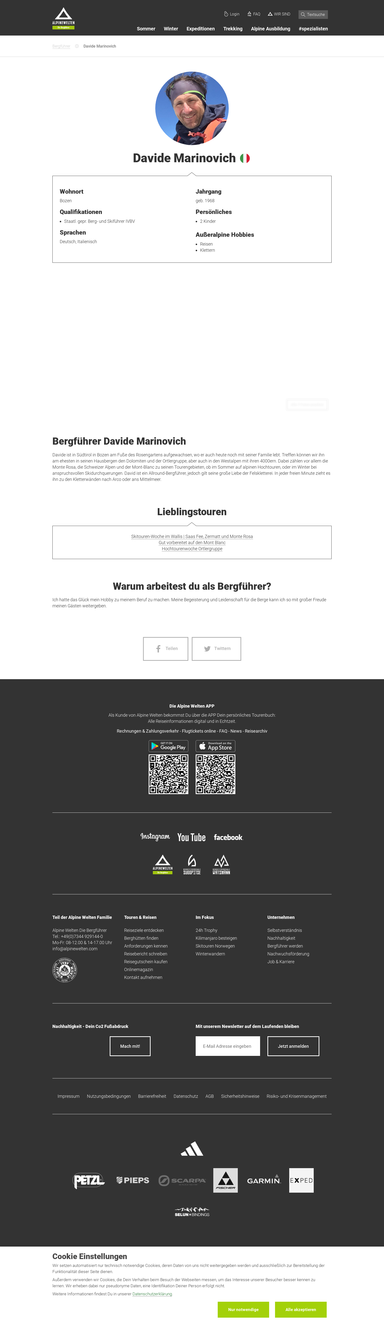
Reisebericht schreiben (145, 953)
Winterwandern (210, 953)
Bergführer (61, 46)
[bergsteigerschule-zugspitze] (192, 872)
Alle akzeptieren (301, 1309)
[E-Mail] (228, 1046)
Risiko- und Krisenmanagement (297, 1096)
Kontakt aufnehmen (143, 977)
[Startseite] (63, 19)
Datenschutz (186, 1096)
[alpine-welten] (163, 872)
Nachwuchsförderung (288, 953)
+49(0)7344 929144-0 (82, 936)
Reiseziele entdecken (144, 930)
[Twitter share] (216, 649)
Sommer (146, 29)
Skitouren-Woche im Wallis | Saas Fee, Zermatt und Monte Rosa (192, 536)
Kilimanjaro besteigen (216, 938)
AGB (209, 1096)
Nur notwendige (243, 1309)
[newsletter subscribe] (293, 1046)
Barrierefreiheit (152, 1096)
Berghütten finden (141, 938)
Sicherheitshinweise (240, 1096)
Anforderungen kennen (146, 946)
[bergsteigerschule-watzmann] (221, 872)
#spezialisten (313, 29)
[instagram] (155, 841)
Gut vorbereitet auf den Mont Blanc (192, 542)
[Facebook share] (165, 649)
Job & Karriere (280, 961)
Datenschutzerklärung (152, 1293)
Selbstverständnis (284, 930)
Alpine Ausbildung (270, 29)
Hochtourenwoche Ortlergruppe (192, 548)
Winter (171, 29)
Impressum (69, 1096)
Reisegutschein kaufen (146, 961)
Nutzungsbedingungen (109, 1096)
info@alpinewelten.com (74, 948)
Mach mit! (130, 1046)
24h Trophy (206, 930)
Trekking (232, 29)
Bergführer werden (285, 946)
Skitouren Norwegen (215, 946)
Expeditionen (201, 29)
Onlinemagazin (138, 969)
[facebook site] (228, 840)
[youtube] (192, 841)
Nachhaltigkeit (281, 938)
